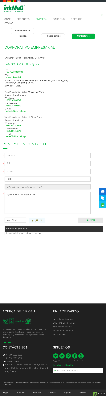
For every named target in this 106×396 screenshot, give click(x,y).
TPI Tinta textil (60, 334)
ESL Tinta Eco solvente (64, 323)
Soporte (76, 19)
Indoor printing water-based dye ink (23, 233)
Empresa (41, 19)
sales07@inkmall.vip (16, 136)
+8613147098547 (13, 100)
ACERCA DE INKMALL (19, 311)
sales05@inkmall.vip (16, 111)
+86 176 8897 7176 (13, 358)
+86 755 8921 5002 (14, 72)
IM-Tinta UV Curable (63, 319)
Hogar (7, 19)
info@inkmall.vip (13, 361)
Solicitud (59, 19)
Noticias (8, 23)
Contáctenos (83, 36)
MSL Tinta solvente (62, 326)
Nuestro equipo (53, 36)
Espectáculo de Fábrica (22, 33)
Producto (23, 19)
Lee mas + (8, 342)
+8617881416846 (13, 126)
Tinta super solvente (63, 330)
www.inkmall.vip (14, 77)
